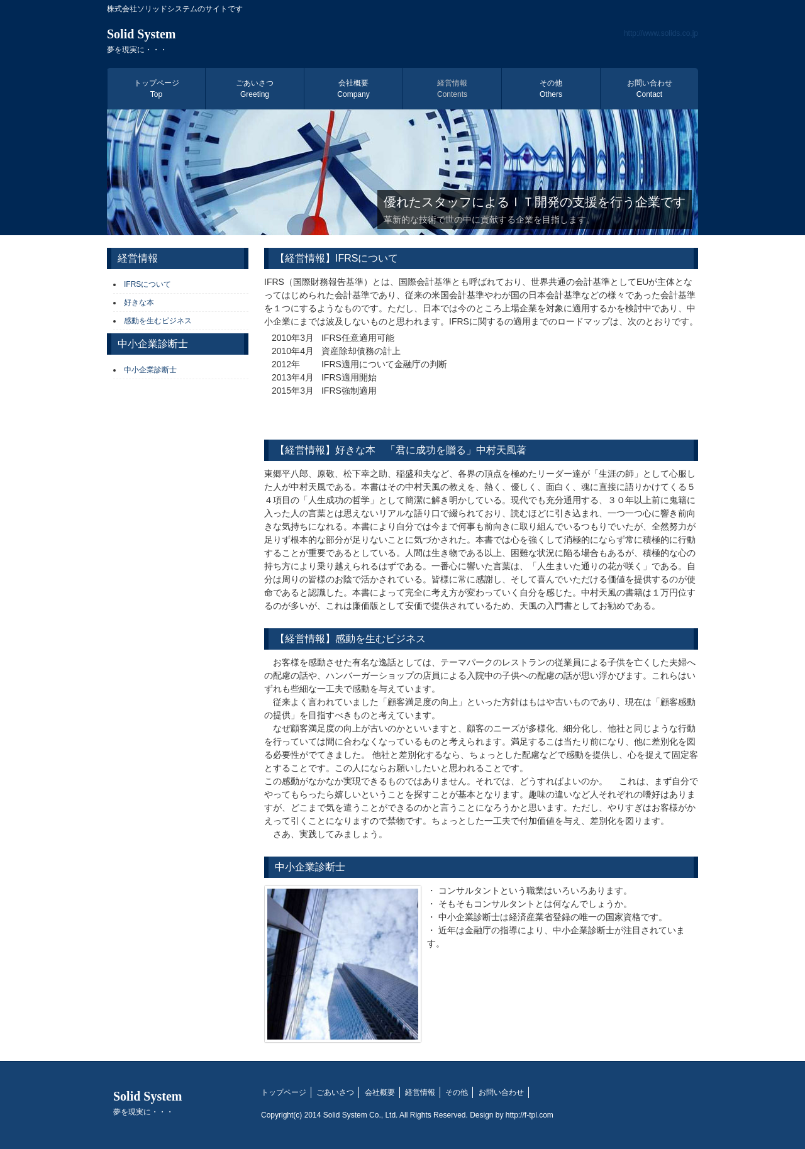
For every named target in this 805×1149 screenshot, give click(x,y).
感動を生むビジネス (158, 320)
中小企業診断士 (150, 369)
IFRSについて (147, 284)
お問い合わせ (649, 89)
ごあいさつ (255, 89)
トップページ (156, 89)
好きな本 (139, 302)
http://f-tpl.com (529, 1115)
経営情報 (452, 89)
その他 (551, 89)
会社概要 (353, 89)
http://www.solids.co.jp (661, 33)
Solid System (141, 40)
